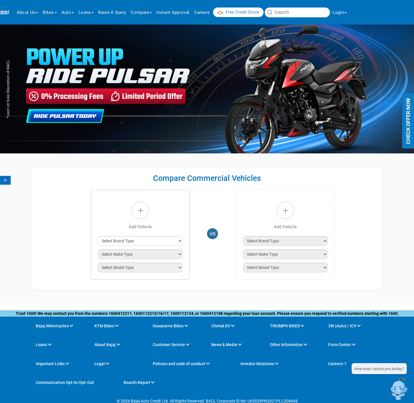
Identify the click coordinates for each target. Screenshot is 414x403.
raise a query (112, 12)
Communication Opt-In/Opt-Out (65, 382)
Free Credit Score (242, 12)
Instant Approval (172, 12)
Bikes (50, 12)
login (340, 12)
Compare (141, 12)
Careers (202, 12)
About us (27, 12)
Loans (86, 12)
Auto (67, 12)
